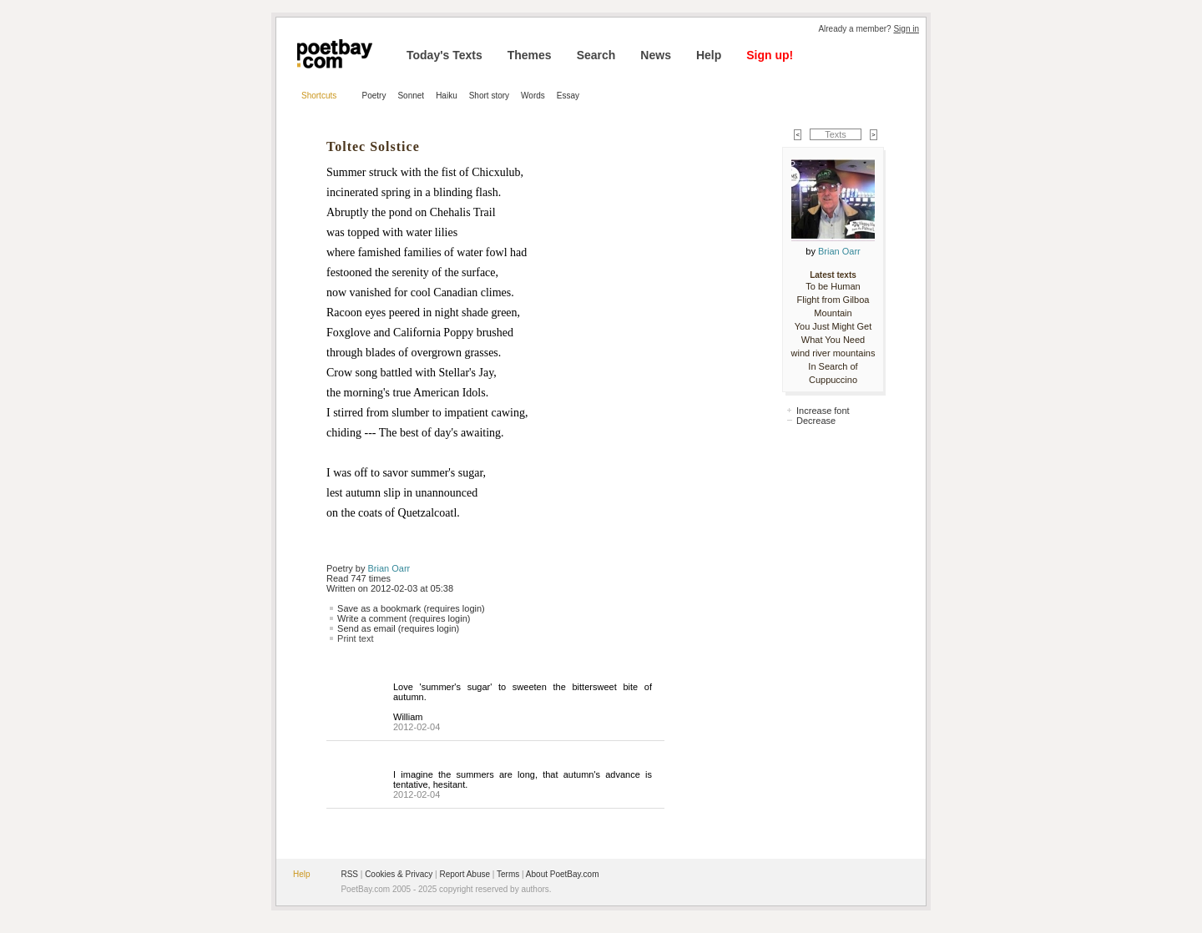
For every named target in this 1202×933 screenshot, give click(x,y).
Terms (508, 874)
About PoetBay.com (562, 874)
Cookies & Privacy (398, 874)
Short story (489, 95)
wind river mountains (833, 353)
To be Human (833, 286)
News (655, 55)
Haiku (446, 95)
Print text (355, 638)
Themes (530, 55)
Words (533, 95)
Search (596, 55)
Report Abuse (464, 874)
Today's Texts (444, 55)
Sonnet (410, 95)
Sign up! (769, 55)
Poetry (374, 95)
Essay (568, 95)
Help (708, 55)
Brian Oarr (389, 568)
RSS (349, 874)
